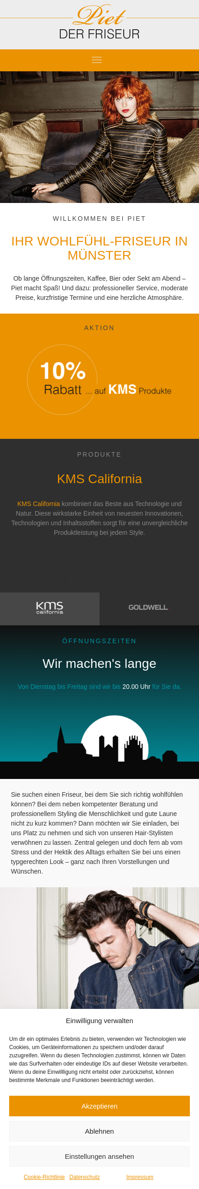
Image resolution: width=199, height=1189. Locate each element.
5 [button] (120, 578)
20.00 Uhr (136, 686)
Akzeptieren (99, 1106)
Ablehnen (99, 1131)
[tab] (50, 608)
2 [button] (79, 578)
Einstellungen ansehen (99, 1156)
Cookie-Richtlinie (44, 1177)
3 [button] (92, 578)
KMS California (38, 503)
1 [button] (65, 578)
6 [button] (133, 578)
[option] (99, 498)
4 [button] (106, 578)
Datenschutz (84, 1177)
